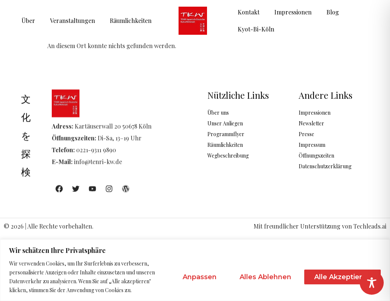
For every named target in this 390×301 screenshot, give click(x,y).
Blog (332, 12)
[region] (195, 270)
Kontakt (249, 12)
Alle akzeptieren (342, 277)
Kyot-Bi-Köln (256, 29)
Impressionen (293, 12)
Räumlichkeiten (131, 20)
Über (28, 20)
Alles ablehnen (265, 277)
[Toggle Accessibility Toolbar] (371, 282)
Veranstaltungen (72, 20)
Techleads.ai (369, 226)
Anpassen (200, 277)
